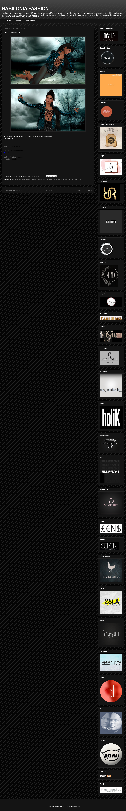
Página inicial (48, 190)
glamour (45, 179)
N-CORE (7, 159)
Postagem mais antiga (84, 190)
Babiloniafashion (24, 179)
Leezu (51, 179)
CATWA (33, 179)
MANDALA (7, 146)
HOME (8, 21)
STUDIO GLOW (76, 179)
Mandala (57, 179)
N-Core (67, 179)
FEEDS (18, 21)
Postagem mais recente (13, 190)
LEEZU (7, 151)
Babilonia (15, 179)
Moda (63, 179)
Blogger (77, 806)
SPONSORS (30, 21)
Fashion (39, 179)
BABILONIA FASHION (25, 8)
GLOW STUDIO (10, 157)
